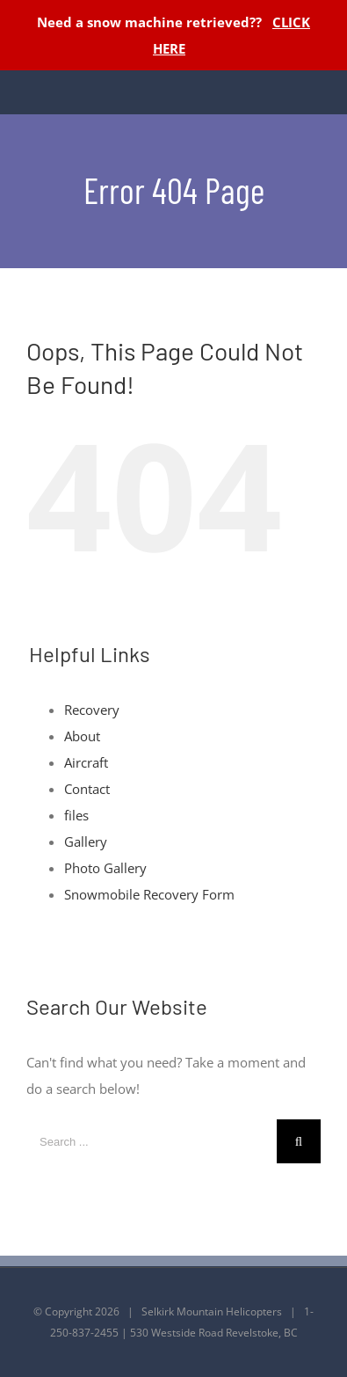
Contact (87, 789)
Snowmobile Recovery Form (149, 894)
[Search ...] (151, 1141)
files (76, 815)
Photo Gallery (105, 868)
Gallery (85, 841)
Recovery (91, 709)
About (82, 736)
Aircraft (86, 762)
